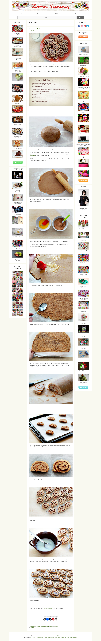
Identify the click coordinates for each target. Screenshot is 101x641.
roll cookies (51, 626)
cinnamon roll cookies (36, 626)
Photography (55, 13)
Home (56, 637)
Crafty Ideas (47, 13)
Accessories (52, 637)
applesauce (32, 155)
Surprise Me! (83, 180)
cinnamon (31, 626)
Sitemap (65, 635)
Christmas (33, 637)
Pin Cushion (67, 637)
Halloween (62, 637)
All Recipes (18, 162)
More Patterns (83, 387)
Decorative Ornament (39, 637)
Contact (31, 13)
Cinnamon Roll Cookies (36, 29)
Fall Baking (45, 626)
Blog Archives (39, 13)
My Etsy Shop (83, 36)
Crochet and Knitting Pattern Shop (74, 13)
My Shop (74, 635)
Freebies (75, 637)
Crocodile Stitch (47, 637)
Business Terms (69, 635)
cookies (42, 626)
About (25, 13)
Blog (20, 13)
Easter (59, 637)
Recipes (62, 13)
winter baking (56, 626)
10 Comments (32, 627)
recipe (48, 626)
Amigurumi (72, 637)
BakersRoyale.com (48, 608)
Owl (30, 637)
